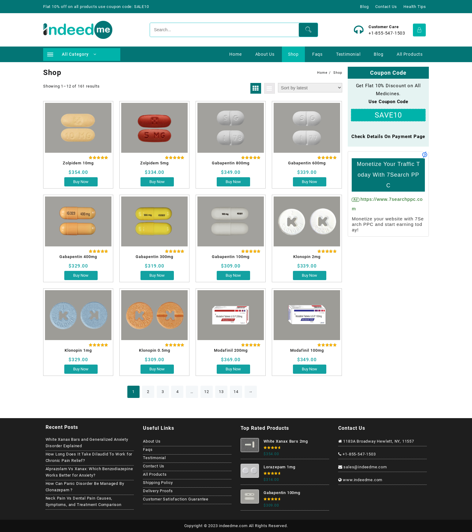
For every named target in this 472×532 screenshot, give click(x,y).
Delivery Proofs (158, 491)
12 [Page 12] (206, 391)
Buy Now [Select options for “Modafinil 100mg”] (309, 369)
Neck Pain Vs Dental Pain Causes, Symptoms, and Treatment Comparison (84, 501)
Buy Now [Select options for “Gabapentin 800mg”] (233, 181)
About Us (151, 441)
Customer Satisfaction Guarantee (175, 499)
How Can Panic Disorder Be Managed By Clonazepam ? (85, 486)
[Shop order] (310, 87)
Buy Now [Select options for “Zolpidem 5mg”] (157, 181)
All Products (155, 474)
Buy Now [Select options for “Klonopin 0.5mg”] (157, 369)
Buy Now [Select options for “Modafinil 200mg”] (233, 369)
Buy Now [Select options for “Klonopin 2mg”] (309, 275)
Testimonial (154, 457)
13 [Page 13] (221, 391)
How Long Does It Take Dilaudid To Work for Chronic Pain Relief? (89, 457)
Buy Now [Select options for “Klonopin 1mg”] (80, 369)
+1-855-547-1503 (387, 33)
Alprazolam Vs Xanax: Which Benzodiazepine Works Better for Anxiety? (89, 472)
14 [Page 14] (236, 391)
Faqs (147, 449)
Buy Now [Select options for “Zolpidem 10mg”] (80, 181)
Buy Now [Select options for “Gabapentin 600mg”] (309, 181)
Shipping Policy (158, 482)
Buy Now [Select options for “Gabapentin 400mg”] (80, 275)
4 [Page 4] (177, 391)
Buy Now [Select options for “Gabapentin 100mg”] (233, 275)
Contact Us (153, 466)
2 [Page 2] (148, 391)
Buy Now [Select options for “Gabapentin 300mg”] (157, 275)
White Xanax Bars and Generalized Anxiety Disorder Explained (87, 442)
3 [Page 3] (163, 391)
